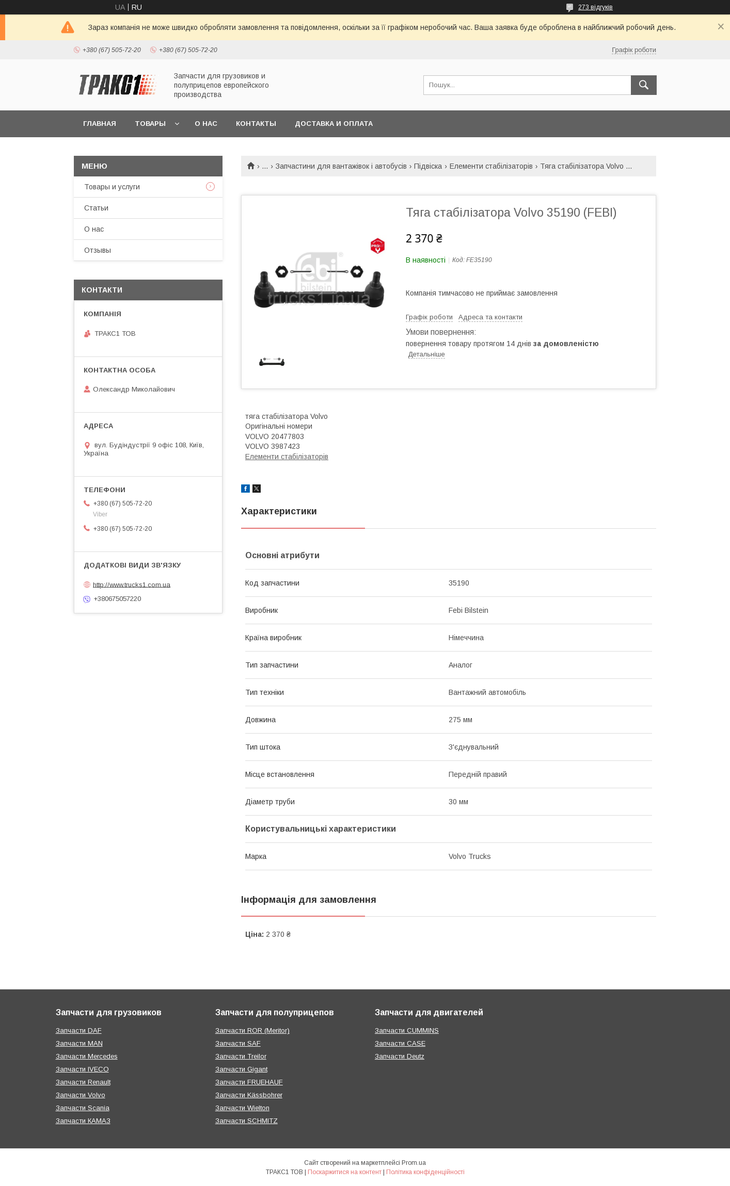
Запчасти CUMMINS (407, 1030)
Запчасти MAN (79, 1043)
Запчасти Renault (83, 1082)
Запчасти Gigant (241, 1069)
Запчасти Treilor (240, 1056)
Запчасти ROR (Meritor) (252, 1030)
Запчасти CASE (400, 1043)
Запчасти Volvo (80, 1095)
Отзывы (97, 250)
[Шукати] (644, 85)
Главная (99, 123)
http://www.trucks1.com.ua (131, 584)
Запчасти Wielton (242, 1108)
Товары (150, 123)
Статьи (96, 208)
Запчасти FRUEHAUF (249, 1082)
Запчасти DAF (79, 1030)
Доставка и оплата (334, 123)
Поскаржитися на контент (345, 1172)
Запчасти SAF (238, 1043)
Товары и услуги (112, 187)
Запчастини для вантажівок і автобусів (341, 166)
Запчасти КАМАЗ (83, 1121)
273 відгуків (595, 7)
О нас (206, 123)
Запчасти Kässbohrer (248, 1095)
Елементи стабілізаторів (491, 166)
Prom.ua (414, 1162)
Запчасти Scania (82, 1108)
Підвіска (428, 166)
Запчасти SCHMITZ (246, 1121)
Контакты (256, 123)
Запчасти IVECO (82, 1069)
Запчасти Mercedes (87, 1056)
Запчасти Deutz (399, 1056)
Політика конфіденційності (425, 1172)
